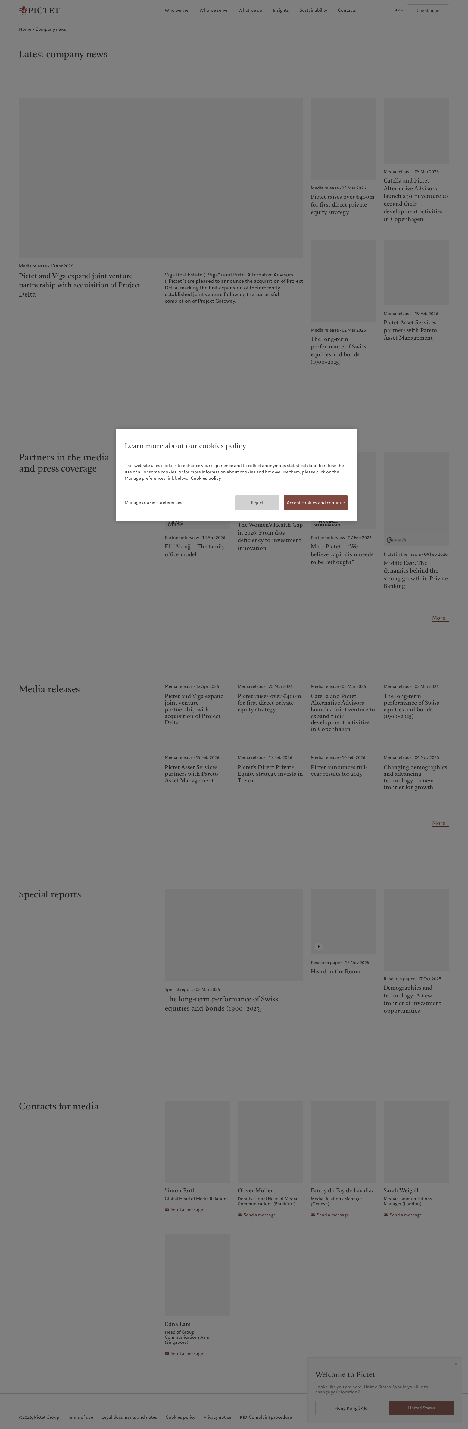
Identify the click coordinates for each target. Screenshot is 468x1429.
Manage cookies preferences (153, 502)
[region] (236, 475)
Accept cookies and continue (316, 503)
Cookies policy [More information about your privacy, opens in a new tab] (206, 478)
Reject (257, 503)
